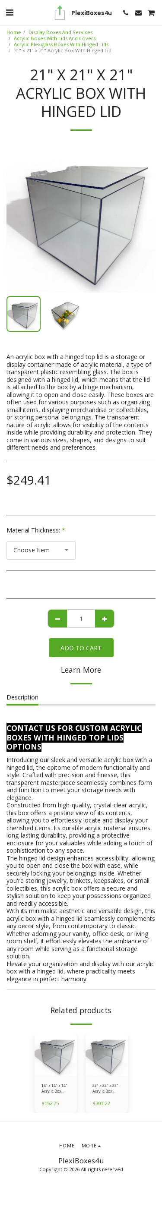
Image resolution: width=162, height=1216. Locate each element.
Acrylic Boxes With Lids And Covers (54, 38)
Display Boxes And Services (60, 32)
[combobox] (41, 550)
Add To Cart (81, 648)
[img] (56, 1054)
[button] (9, 12)
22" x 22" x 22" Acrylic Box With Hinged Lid (105, 1088)
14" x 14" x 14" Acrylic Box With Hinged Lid (54, 1088)
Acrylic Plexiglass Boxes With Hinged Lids (61, 44)
